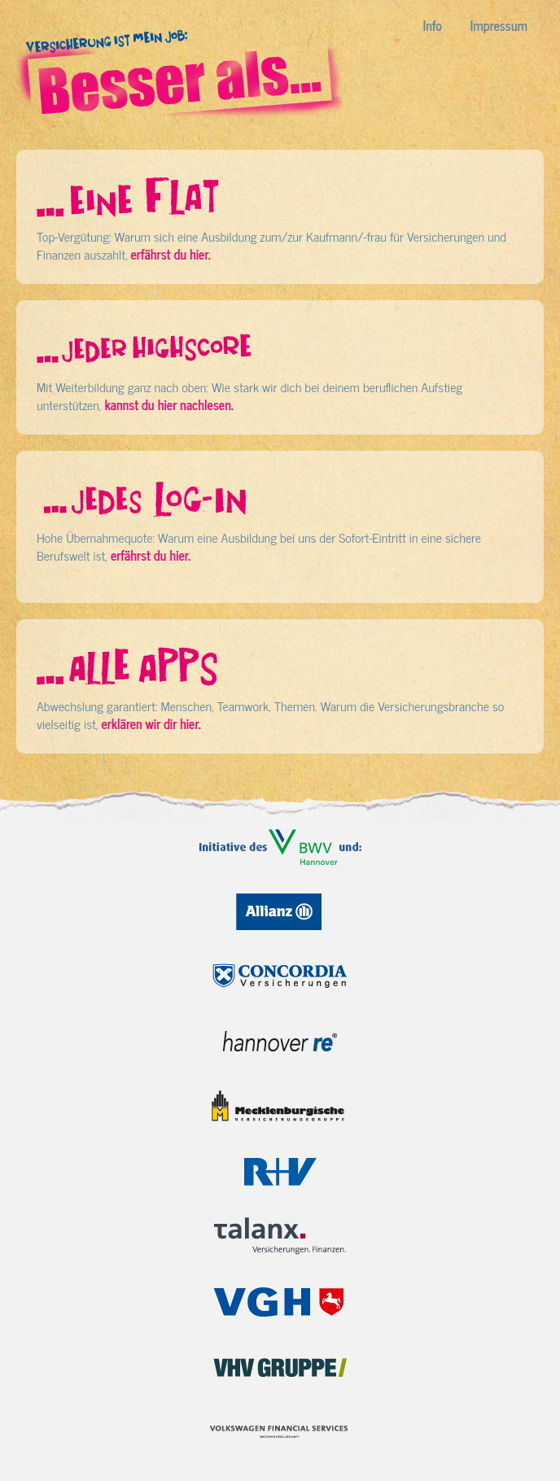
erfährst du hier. (170, 253)
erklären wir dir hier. (150, 723)
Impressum (498, 25)
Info (432, 25)
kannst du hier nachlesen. (168, 404)
